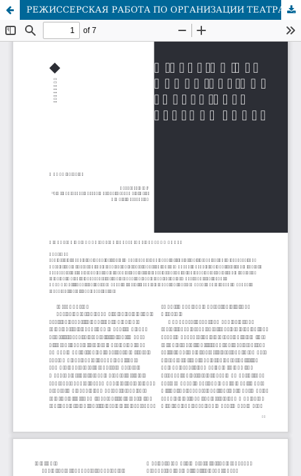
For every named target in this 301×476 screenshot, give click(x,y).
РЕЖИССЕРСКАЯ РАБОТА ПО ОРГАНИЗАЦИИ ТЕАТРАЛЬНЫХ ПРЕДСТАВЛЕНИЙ (163, 10)
